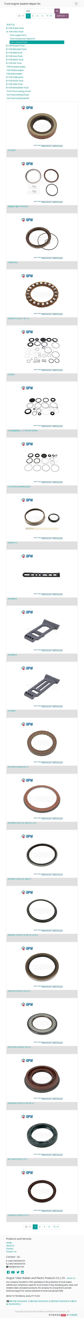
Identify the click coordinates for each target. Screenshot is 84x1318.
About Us (10, 1246)
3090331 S (12, 542)
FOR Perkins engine (15, 70)
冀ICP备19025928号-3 (61, 1301)
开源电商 (73, 1315)
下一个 (49, 16)
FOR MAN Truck (15, 53)
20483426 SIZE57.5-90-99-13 (21, 1103)
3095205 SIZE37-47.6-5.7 (19, 991)
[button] (62, 15)
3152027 (12, 150)
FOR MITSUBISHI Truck (18, 88)
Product (9, 1249)
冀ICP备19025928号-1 (19, 1301)
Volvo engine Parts (18, 35)
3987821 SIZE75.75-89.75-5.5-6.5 (23, 935)
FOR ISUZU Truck (15, 81)
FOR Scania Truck (16, 28)
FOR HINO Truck (15, 84)
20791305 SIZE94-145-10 (19, 1047)
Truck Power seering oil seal (18, 91)
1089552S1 (13, 262)
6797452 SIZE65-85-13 (18, 766)
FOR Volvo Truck (16, 32)
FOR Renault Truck (16, 46)
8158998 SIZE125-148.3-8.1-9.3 (22, 823)
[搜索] (57, 11)
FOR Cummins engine (16, 67)
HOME (9, 1243)
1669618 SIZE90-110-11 (19, 1215)
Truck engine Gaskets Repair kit (22, 3)
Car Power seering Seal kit (18, 98)
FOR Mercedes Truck (17, 49)
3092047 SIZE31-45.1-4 (18, 318)
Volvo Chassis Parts (18, 42)
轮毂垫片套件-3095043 (18, 206)
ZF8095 (11, 374)
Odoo (63, 1315)
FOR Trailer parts (15, 77)
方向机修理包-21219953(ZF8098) (23, 430)
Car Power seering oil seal (18, 95)
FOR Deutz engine (14, 74)
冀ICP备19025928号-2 (40, 1301)
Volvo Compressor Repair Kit (22, 39)
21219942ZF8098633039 (19, 486)
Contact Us (11, 1251)
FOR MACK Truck (15, 60)
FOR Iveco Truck (15, 56)
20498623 (12, 598)
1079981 (12, 710)
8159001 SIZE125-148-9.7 (19, 879)
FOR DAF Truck (14, 63)
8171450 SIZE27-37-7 (17, 1159)
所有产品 (10, 25)
